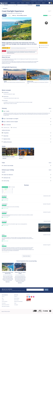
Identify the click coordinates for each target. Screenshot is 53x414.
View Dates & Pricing (43, 42)
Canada (18, 2)
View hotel (4, 158)
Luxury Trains (37, 2)
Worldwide (27, 2)
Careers (3, 299)
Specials (43, 2)
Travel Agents (16, 304)
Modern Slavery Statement (5, 304)
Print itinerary (14, 127)
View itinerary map (6, 127)
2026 (4, 15)
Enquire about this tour (44, 47)
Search (38, 5)
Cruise (32, 2)
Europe (22, 2)
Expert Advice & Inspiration (5, 306)
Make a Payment (16, 299)
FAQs (45, 0)
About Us (3, 296)
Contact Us (15, 296)
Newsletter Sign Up (34, 0)
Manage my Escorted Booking (18, 301)
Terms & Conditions (4, 301)
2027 (9, 15)
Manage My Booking (50, 0)
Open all (50, 108)
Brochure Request (40, 0)
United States (12, 2)
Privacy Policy (4, 303)
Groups (15, 303)
